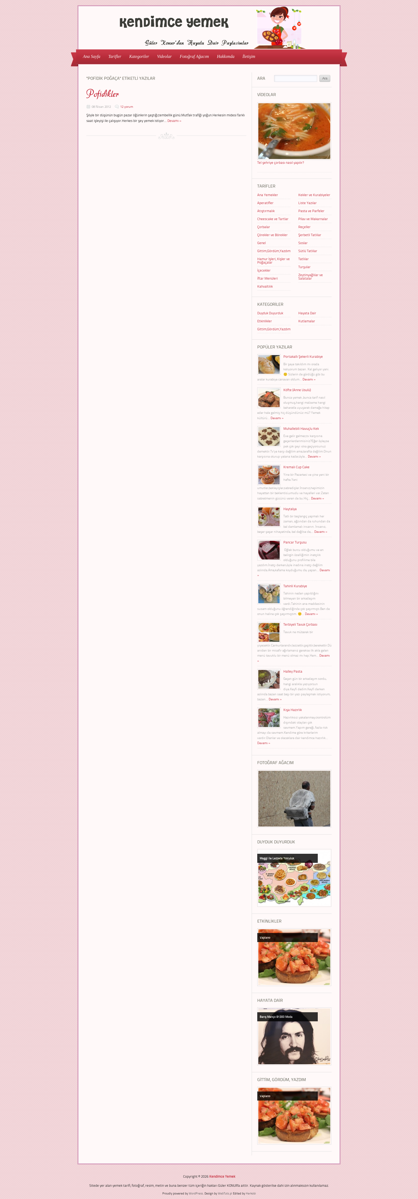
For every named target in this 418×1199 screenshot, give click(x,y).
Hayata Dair (307, 313)
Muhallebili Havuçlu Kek (301, 428)
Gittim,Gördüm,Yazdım (274, 250)
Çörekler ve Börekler (272, 234)
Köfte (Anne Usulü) (297, 389)
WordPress (196, 1193)
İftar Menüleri (267, 278)
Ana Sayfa (91, 56)
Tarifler (113, 56)
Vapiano (265, 937)
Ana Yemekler (267, 194)
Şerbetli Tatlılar (309, 234)
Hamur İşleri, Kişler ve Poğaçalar (273, 260)
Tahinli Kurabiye (295, 585)
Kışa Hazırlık (292, 709)
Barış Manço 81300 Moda (276, 1017)
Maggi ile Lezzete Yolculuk (277, 858)
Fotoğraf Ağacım (194, 56)
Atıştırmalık (266, 210)
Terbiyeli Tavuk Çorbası (300, 624)
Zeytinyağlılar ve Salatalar (310, 276)
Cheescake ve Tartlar (272, 218)
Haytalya (290, 508)
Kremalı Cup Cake (296, 466)
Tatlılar (303, 258)
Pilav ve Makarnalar (313, 218)
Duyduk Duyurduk (270, 313)
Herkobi (251, 1193)
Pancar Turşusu (295, 542)
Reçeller (304, 226)
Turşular (304, 266)
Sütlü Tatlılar (307, 250)
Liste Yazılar (307, 202)
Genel (261, 242)
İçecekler (264, 270)
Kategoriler (137, 56)
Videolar (162, 56)
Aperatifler (265, 202)
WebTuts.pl (225, 1193)
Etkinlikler (264, 321)
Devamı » (174, 120)
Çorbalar (263, 226)
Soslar (303, 242)
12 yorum (126, 106)
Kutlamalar (306, 321)
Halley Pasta (292, 671)
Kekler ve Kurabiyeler (314, 194)
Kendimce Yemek (222, 1176)
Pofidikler (102, 94)
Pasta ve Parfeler (311, 210)
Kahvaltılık (265, 286)
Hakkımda (226, 56)
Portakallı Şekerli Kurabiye (303, 356)
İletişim (248, 56)
